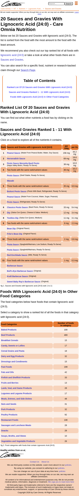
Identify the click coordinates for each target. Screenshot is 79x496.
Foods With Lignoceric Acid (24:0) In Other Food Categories (39, 97)
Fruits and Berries (9, 383)
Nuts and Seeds (8, 404)
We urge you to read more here (61, 482)
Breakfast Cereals (9, 340)
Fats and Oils (7, 372)
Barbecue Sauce (15, 266)
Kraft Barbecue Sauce (17, 276)
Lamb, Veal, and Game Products (16, 388)
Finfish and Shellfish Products (15, 377)
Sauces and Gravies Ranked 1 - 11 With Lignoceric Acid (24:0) (39, 92)
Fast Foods (6, 367)
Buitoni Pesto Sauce (16, 191)
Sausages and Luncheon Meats (16, 425)
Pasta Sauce (13, 244)
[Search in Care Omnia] (56, 3)
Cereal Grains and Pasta (12, 351)
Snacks (4, 430)
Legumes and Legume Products (16, 393)
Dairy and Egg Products (12, 356)
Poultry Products (9, 415)
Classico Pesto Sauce (17, 207)
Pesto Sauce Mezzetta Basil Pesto (23, 163)
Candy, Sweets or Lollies (13, 345)
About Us (45, 462)
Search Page (28, 70)
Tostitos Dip (13, 218)
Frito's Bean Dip (14, 234)
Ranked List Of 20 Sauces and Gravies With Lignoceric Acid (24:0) (39, 87)
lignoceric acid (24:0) (12, 55)
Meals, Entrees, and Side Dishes (16, 399)
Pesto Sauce (13, 175)
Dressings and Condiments (14, 361)
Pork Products (8, 409)
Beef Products (8, 335)
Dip (8, 212)
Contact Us (34, 462)
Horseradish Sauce (16, 158)
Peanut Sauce (13, 153)
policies (68, 465)
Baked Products (9, 330)
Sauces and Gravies (12, 59)
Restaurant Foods (9, 420)
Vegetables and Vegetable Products (18, 441)
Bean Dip (11, 228)
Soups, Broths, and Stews (13, 436)
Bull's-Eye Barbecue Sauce (20, 271)
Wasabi (10, 181)
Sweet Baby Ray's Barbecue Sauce (23, 281)
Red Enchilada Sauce (17, 255)
